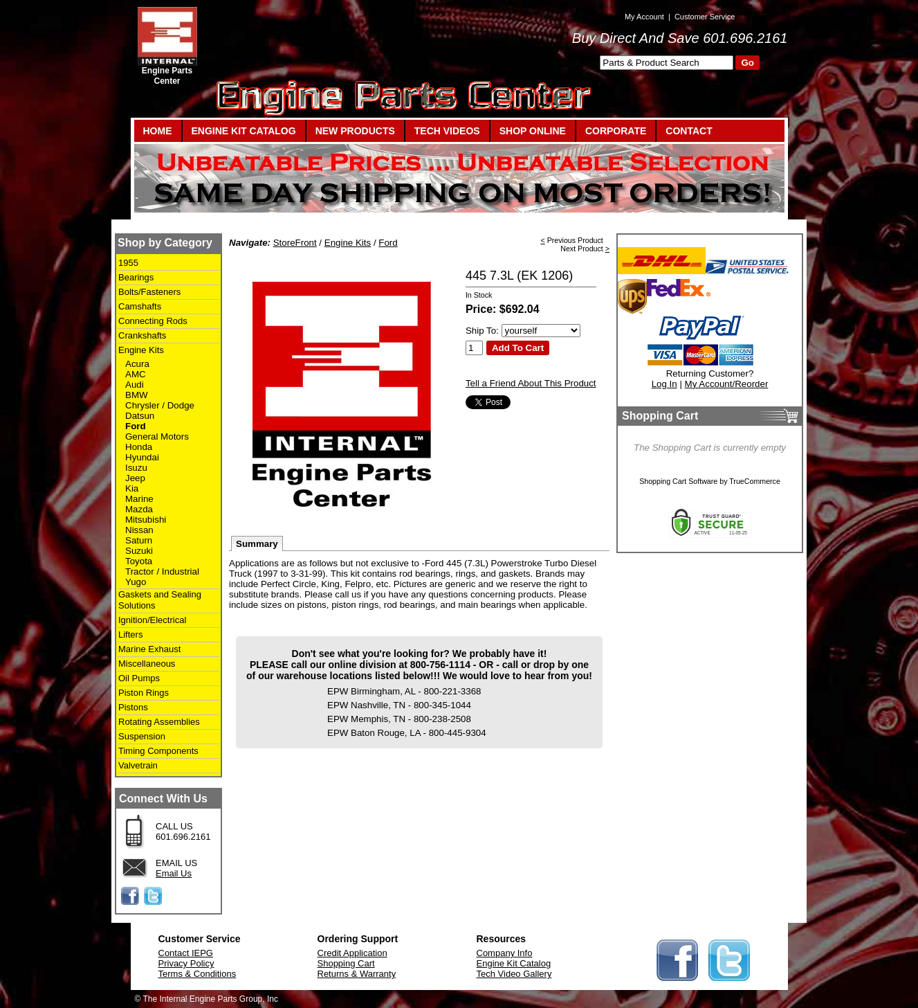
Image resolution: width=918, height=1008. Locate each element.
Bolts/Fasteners (149, 292)
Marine (139, 499)
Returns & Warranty (357, 974)
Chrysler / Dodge (159, 405)
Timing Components (158, 751)
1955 (128, 263)
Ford (135, 426)
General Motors (157, 436)
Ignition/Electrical (152, 620)
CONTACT (688, 130)
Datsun (139, 416)
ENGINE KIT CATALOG (244, 130)
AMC (135, 374)
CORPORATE (615, 130)
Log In (664, 384)
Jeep (135, 478)
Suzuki (139, 551)
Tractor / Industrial (162, 571)
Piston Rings (143, 692)
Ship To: (482, 330)
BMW (136, 395)
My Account (644, 16)
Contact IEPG (185, 953)
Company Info (505, 953)
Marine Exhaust (149, 649)
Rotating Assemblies (159, 722)
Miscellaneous (146, 663)
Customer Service (704, 16)
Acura (137, 364)
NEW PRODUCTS (355, 130)
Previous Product (575, 240)
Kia (131, 488)
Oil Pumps (139, 678)
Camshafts (139, 306)
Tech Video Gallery (514, 974)
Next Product (581, 248)
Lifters (130, 634)
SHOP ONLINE (532, 130)
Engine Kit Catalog (514, 963)
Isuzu (136, 467)
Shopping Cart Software (678, 481)
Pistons (133, 707)
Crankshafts (142, 335)
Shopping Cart (346, 963)
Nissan (139, 530)
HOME (157, 130)
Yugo (135, 582)
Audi (134, 384)
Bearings (136, 277)
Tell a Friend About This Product (531, 383)
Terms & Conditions (197, 974)
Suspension (141, 736)
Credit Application (352, 953)
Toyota (138, 561)
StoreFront (295, 242)
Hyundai (142, 457)
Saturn (138, 540)
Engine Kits (141, 350)
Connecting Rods (152, 321)
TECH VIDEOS (447, 130)
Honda (138, 447)
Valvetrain (138, 765)
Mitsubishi (145, 519)
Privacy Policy (186, 963)
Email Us (174, 873)
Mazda (139, 509)
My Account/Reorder (727, 384)
